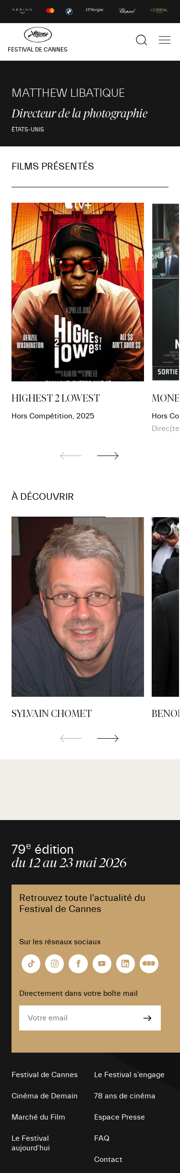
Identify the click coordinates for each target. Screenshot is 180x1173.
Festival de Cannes (45, 1074)
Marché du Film (38, 1117)
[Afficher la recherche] (141, 40)
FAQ (101, 1138)
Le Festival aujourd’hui (31, 1143)
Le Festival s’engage (129, 1074)
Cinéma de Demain (45, 1096)
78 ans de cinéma (125, 1096)
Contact (108, 1159)
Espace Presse (119, 1117)
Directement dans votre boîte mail (78, 993)
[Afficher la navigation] (164, 40)
